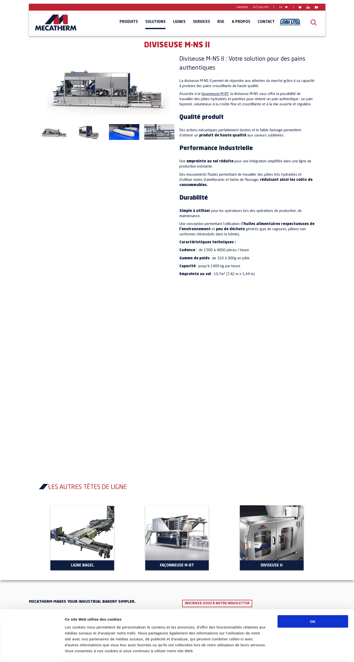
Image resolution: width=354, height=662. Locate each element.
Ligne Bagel (82, 565)
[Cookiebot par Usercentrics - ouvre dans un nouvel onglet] (32, 652)
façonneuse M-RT (215, 94)
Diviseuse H (272, 565)
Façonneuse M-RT (177, 565)
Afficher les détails (272, 652)
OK (313, 603)
